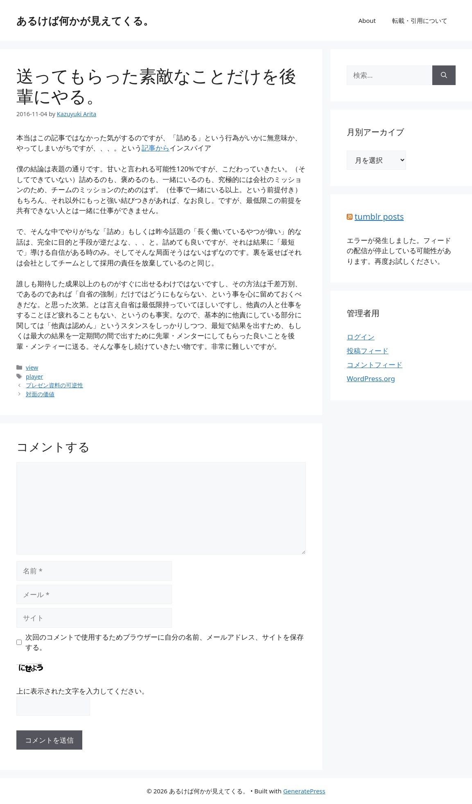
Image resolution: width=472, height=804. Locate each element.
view (32, 367)
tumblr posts (379, 216)
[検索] (444, 75)
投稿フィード (367, 350)
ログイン (361, 336)
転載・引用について (419, 20)
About (367, 20)
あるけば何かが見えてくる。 (85, 20)
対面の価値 (40, 394)
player (34, 376)
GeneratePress (304, 791)
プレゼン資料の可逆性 (54, 385)
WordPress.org (371, 378)
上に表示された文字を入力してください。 (82, 691)
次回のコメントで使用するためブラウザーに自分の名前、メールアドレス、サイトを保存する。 (164, 642)
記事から (155, 148)
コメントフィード (374, 364)
